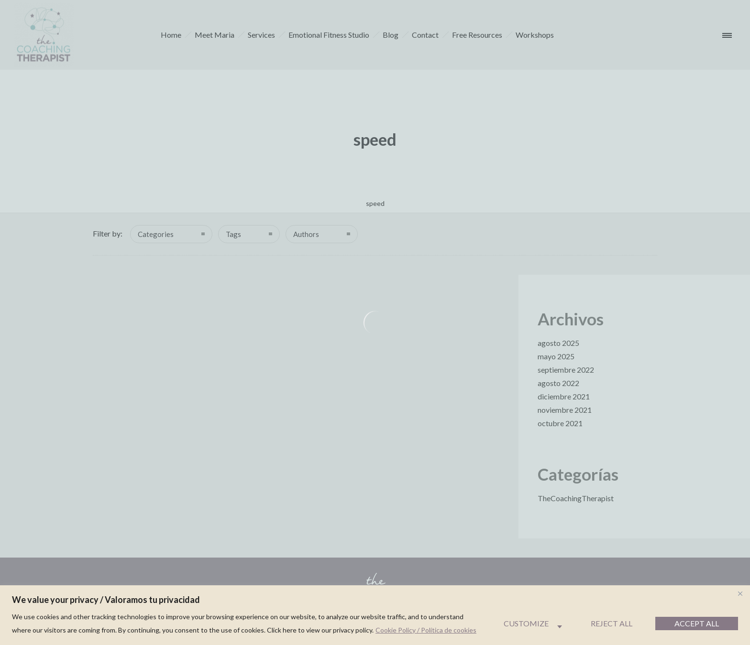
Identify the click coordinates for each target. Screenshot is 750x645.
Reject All (611, 623)
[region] (375, 615)
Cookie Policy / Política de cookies (425, 630)
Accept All (696, 623)
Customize (526, 623)
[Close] (740, 593)
